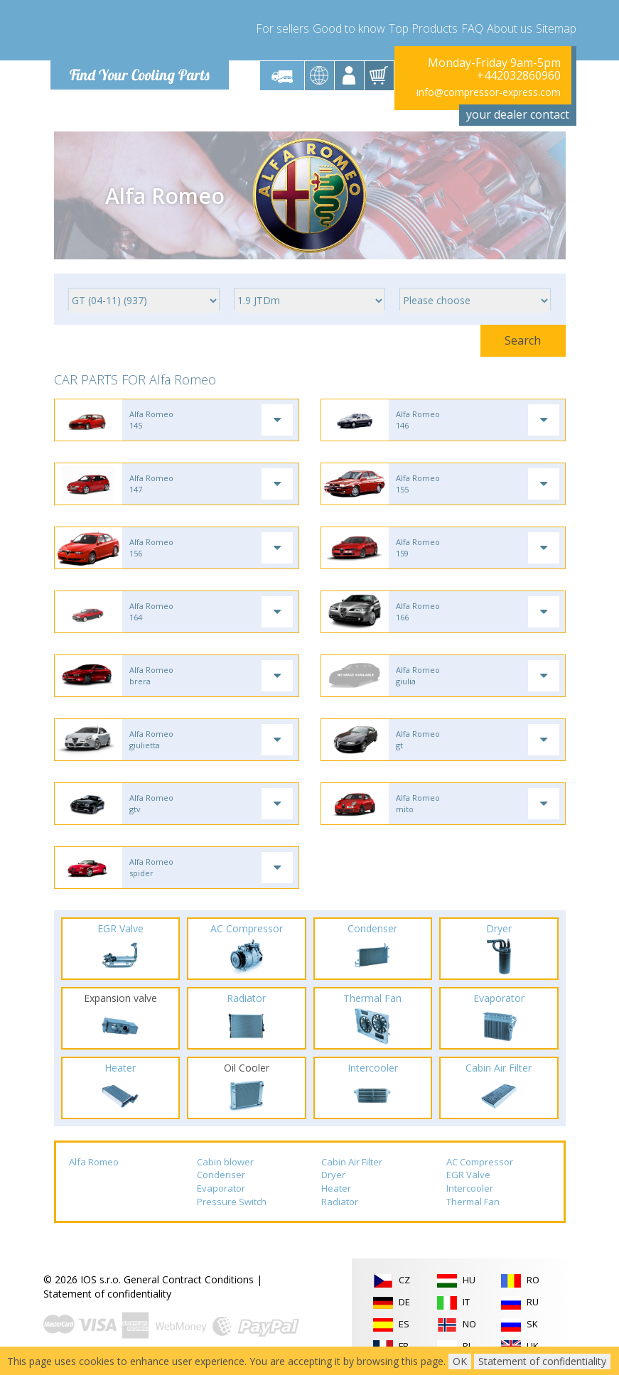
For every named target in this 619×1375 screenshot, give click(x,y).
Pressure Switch (232, 1201)
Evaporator (221, 1188)
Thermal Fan (473, 1201)
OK (460, 1361)
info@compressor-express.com (488, 92)
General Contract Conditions (189, 1279)
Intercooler (469, 1188)
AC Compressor (479, 1161)
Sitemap (556, 28)
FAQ (472, 28)
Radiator (339, 1201)
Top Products (423, 28)
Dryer (333, 1174)
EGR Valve (468, 1174)
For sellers (282, 28)
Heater (336, 1188)
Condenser (221, 1174)
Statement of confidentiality (107, 1293)
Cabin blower (225, 1161)
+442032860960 (519, 75)
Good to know (349, 28)
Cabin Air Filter (351, 1161)
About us (509, 28)
